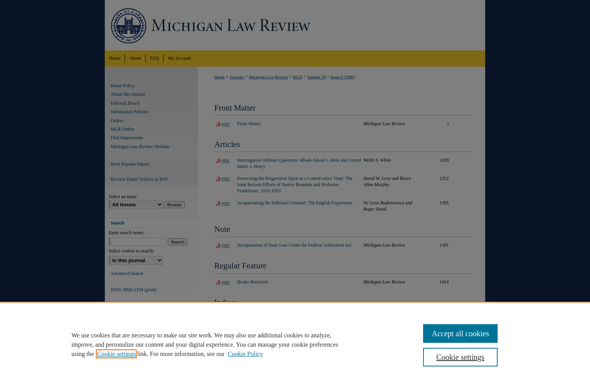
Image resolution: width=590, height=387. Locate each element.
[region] (295, 344)
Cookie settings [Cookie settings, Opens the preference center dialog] (460, 357)
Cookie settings (116, 354)
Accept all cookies (460, 333)
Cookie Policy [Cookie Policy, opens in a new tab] (245, 354)
